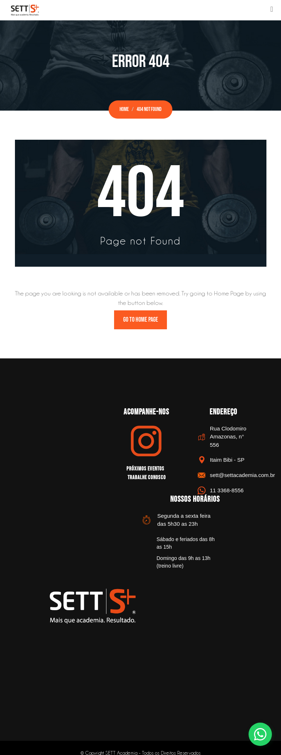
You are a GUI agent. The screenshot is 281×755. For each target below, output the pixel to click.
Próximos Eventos (145, 469)
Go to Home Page (140, 320)
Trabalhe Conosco (146, 477)
